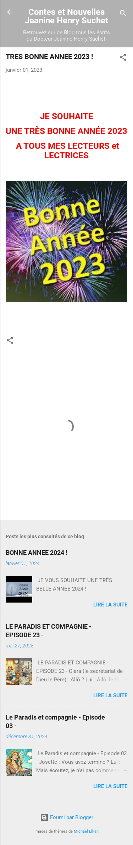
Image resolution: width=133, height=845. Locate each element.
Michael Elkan (86, 831)
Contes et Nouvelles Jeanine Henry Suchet (66, 16)
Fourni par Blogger (66, 817)
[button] (123, 58)
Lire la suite (110, 605)
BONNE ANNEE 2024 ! (36, 552)
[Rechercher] (123, 14)
